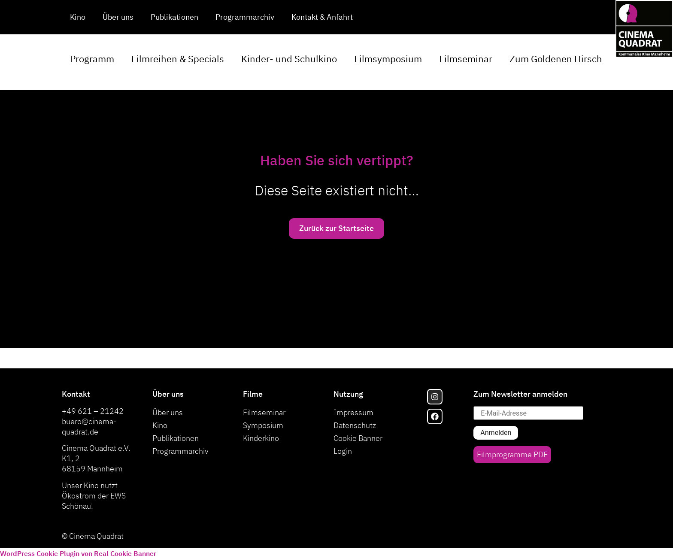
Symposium (263, 425)
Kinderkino (261, 438)
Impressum (353, 412)
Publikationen (174, 17)
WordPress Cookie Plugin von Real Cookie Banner (78, 553)
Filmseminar (465, 58)
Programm (92, 58)
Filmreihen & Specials (177, 58)
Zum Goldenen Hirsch (555, 58)
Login (342, 451)
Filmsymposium (388, 58)
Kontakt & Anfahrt (322, 17)
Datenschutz (354, 425)
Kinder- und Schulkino (289, 58)
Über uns (118, 17)
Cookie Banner (357, 438)
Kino (77, 17)
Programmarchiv (244, 17)
